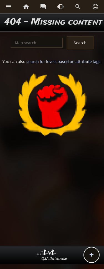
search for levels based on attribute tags (63, 61)
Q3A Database (54, 258)
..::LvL (46, 252)
